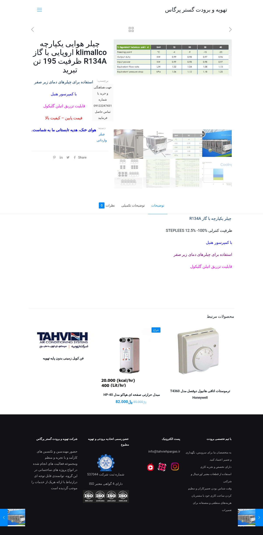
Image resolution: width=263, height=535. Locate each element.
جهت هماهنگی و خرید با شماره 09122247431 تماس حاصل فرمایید (103, 102)
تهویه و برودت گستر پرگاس (196, 10)
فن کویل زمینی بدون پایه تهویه (63, 358)
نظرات (107, 205)
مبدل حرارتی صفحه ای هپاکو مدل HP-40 (131, 395)
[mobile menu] (39, 10)
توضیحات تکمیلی (133, 205)
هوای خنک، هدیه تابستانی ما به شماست (64, 130)
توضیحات (157, 205)
